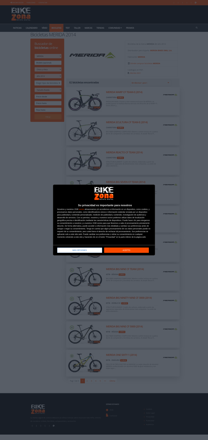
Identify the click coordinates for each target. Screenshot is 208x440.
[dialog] (104, 220)
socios (81, 209)
